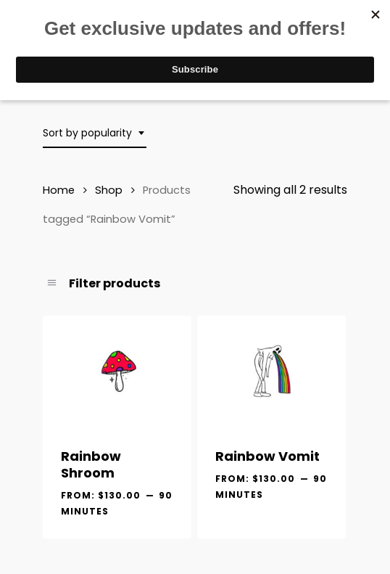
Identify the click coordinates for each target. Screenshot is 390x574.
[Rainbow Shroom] (117, 371)
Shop (109, 190)
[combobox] (94, 133)
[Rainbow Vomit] (271, 371)
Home (59, 190)
